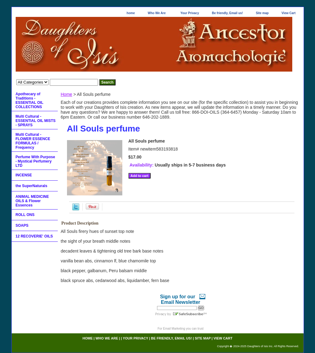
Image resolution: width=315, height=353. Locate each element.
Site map (262, 13)
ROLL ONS (25, 215)
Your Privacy (189, 13)
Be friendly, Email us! (227, 13)
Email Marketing (174, 328)
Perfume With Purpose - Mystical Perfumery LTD (35, 161)
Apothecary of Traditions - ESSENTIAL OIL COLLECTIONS (29, 100)
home (131, 13)
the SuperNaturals (31, 186)
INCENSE (24, 175)
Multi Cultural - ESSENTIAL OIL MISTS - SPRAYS (36, 120)
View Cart (288, 13)
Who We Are (157, 13)
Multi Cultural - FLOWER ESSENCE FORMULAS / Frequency (33, 141)
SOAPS (22, 225)
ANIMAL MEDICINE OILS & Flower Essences (32, 200)
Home (66, 94)
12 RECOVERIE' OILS (34, 236)
